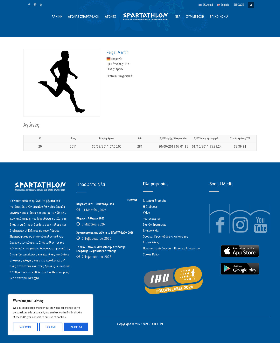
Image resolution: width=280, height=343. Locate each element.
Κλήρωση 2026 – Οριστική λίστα (95, 204)
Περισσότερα (132, 200)
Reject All (51, 326)
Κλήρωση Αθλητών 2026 (90, 218)
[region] (50, 314)
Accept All (76, 326)
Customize (25, 326)
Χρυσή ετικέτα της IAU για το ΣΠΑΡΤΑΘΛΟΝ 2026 (104, 232)
